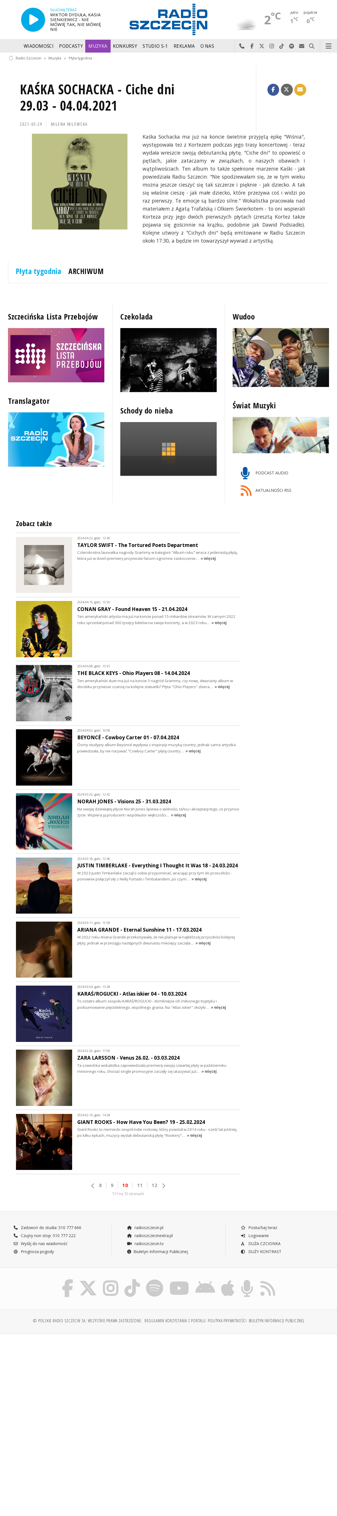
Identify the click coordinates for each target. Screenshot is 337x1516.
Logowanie (254, 1235)
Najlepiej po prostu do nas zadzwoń (242, 46)
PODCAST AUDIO (264, 473)
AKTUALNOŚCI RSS (266, 491)
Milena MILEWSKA (69, 124)
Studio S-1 (155, 46)
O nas (207, 46)
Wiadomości (39, 46)
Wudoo (244, 316)
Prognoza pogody (33, 1251)
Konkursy (125, 46)
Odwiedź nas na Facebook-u (252, 46)
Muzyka (97, 46)
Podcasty (71, 46)
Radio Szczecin (25, 58)
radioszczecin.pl (145, 1227)
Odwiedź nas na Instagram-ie (272, 46)
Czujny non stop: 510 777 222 (44, 1235)
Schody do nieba (146, 411)
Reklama (184, 46)
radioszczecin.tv (145, 1243)
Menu (328, 46)
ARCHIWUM (85, 271)
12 (154, 1185)
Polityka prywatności (227, 1321)
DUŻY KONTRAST (260, 1251)
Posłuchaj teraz (258, 1227)
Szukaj (312, 46)
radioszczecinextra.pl (150, 1235)
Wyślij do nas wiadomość (302, 46)
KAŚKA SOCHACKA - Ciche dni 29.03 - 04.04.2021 (97, 97)
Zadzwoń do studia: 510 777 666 (47, 1227)
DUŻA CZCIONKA (260, 1243)
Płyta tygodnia (80, 58)
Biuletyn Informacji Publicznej (157, 1251)
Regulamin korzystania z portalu (175, 1321)
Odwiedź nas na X (262, 46)
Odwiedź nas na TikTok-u (282, 46)
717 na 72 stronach (128, 1193)
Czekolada (136, 316)
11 (140, 1185)
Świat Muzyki (254, 405)
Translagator (29, 401)
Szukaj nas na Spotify (292, 46)
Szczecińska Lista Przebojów (53, 316)
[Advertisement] (88, 1382)
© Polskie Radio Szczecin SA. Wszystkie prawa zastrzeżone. (87, 1321)
